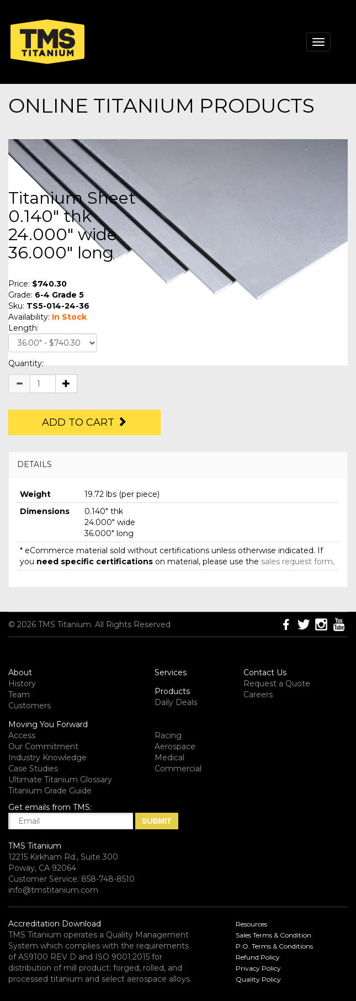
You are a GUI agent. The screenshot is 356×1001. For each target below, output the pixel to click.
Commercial (178, 769)
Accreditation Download (54, 924)
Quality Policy (258, 979)
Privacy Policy (258, 968)
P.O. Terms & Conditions (274, 946)
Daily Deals (176, 702)
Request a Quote (276, 683)
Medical (169, 757)
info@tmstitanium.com (53, 890)
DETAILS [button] (34, 464)
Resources (251, 924)
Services (171, 672)
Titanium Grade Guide (50, 791)
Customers (29, 706)
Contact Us (264, 672)
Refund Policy (258, 957)
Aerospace (175, 746)
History (22, 683)
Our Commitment (43, 746)
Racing (168, 735)
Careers (258, 695)
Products (172, 691)
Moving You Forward (48, 724)
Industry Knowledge (47, 757)
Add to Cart (84, 422)
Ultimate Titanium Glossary (60, 780)
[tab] (178, 464)
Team (19, 695)
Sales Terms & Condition (273, 935)
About (20, 672)
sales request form (297, 561)
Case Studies (33, 769)
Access (21, 735)
